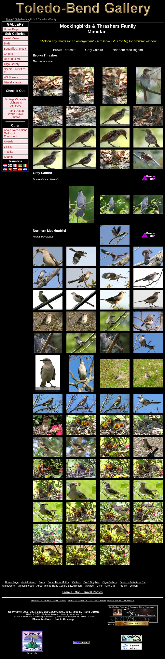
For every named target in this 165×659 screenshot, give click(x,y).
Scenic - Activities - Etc (15, 70)
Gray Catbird (94, 50)
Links (100, 585)
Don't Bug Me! (12, 58)
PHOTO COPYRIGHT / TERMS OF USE (48, 601)
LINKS (8, 146)
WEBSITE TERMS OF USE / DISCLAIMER (87, 601)
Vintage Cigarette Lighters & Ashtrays (15, 102)
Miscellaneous (12, 82)
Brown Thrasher (64, 50)
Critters (8, 53)
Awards (8, 141)
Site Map (110, 585)
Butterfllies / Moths (15, 48)
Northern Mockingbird (128, 50)
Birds (17, 19)
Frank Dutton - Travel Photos (82, 592)
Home (9, 19)
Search (8, 156)
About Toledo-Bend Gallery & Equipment (15, 133)
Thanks (8, 151)
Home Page (11, 29)
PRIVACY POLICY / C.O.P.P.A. (120, 601)
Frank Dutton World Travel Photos (16, 114)
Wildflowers (11, 77)
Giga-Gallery (12, 64)
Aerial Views (11, 38)
